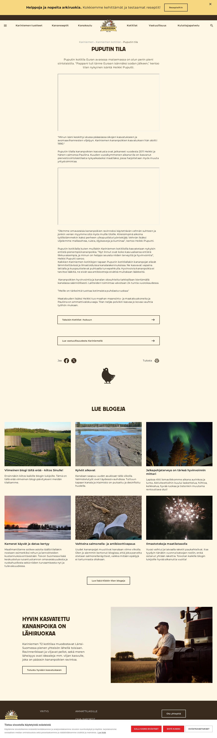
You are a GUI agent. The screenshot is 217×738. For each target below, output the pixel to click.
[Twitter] (73, 360)
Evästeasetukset (199, 729)
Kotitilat (132, 25)
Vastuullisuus (157, 25)
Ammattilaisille (86, 711)
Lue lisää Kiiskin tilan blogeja (108, 580)
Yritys (44, 711)
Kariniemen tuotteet (29, 25)
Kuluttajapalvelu (188, 25)
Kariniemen (86, 42)
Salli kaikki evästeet (146, 729)
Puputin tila (130, 42)
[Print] (156, 360)
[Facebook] (66, 360)
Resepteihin (176, 7)
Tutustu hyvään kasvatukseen (44, 670)
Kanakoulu (85, 25)
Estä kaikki (173, 729)
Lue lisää (102, 732)
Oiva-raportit (85, 719)
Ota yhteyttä (174, 713)
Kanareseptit (60, 25)
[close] (210, 4)
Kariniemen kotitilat (108, 42)
